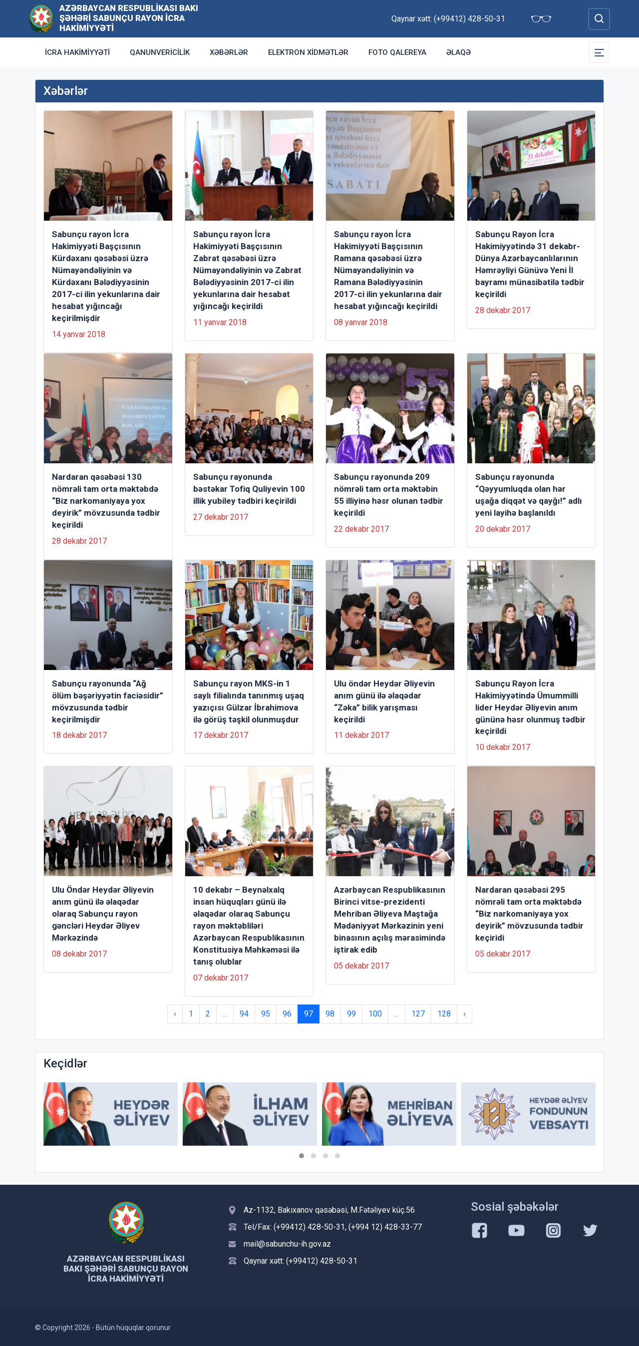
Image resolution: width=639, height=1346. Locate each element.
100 (375, 1013)
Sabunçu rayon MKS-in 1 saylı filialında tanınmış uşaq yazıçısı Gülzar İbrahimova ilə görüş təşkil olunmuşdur (248, 701)
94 (244, 1013)
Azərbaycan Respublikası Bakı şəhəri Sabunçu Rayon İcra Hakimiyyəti (128, 18)
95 (265, 1013)
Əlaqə (458, 52)
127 (418, 1013)
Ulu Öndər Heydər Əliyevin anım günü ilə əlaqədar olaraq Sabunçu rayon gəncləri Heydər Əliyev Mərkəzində (103, 914)
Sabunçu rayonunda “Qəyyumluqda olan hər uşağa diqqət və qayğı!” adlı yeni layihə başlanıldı (528, 495)
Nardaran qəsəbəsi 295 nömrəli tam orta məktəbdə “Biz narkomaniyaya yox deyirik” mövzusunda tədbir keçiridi (529, 914)
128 (444, 1013)
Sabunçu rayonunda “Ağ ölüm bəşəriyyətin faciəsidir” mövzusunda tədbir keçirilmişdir (107, 701)
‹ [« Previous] (175, 1013)
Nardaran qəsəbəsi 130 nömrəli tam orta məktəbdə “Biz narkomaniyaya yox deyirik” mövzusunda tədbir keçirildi (106, 501)
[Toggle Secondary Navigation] (599, 52)
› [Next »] (464, 1013)
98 (329, 1013)
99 (351, 1013)
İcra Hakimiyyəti (77, 52)
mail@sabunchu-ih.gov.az (287, 1244)
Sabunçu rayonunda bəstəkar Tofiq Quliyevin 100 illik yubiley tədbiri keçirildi (249, 489)
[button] (302, 1156)
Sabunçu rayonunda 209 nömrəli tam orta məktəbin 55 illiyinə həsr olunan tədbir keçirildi (388, 495)
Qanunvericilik (160, 52)
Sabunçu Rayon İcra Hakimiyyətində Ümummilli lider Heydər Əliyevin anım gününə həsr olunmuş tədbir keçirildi (530, 707)
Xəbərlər (229, 52)
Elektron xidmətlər (308, 52)
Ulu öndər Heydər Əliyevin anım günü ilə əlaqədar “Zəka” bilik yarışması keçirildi (384, 701)
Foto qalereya (397, 52)
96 (287, 1013)
